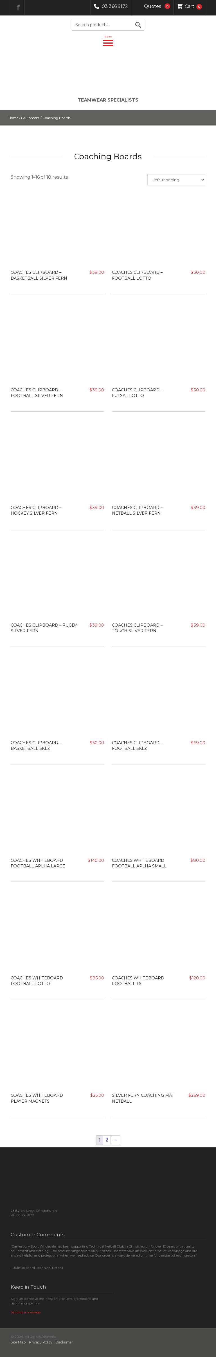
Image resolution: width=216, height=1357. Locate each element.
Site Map (18, 1342)
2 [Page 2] (106, 1140)
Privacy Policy (40, 1342)
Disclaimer (64, 1342)
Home (13, 118)
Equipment (30, 118)
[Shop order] (176, 179)
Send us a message (25, 1312)
